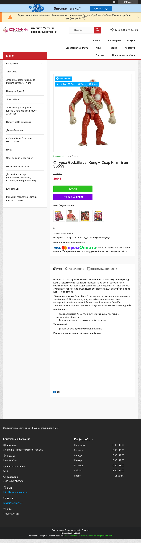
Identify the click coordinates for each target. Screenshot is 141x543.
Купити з (73, 197)
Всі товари (113, 40)
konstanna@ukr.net (12, 503)
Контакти (130, 48)
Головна (95, 40)
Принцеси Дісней (15, 91)
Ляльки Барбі (13, 99)
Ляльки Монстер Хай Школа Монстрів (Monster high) (20, 81)
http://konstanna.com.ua (15, 492)
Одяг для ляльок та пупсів (19, 158)
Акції (98, 48)
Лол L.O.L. (11, 71)
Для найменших (14, 130)
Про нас (100, 55)
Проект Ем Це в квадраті (18, 122)
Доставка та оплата (77, 48)
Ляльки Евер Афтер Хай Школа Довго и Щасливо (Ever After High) (21, 110)
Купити (73, 189)
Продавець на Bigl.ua (70, 533)
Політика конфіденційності (100, 536)
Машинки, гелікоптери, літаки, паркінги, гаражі (21, 198)
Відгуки (131, 40)
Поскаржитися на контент (75, 536)
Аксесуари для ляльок (17, 166)
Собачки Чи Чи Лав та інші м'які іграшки (19, 140)
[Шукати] (97, 30)
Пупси (9, 149)
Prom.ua (85, 530)
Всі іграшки (12, 63)
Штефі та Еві (12, 189)
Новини (113, 48)
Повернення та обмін (123, 55)
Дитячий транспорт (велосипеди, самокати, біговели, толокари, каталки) (21, 177)
